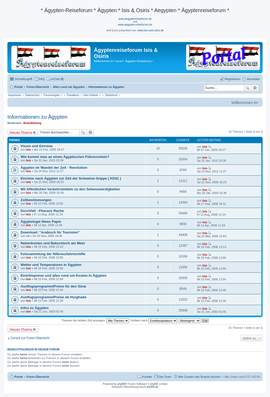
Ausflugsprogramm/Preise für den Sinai (53, 286)
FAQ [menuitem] (42, 79)
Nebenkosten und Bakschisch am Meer (53, 243)
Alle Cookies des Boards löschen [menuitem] (199, 376)
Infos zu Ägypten (35, 308)
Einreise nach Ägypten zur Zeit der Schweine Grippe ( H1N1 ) (71, 178)
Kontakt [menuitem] (147, 376)
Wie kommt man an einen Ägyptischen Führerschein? (65, 157)
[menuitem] (55, 79)
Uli (28, 235)
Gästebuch (111, 95)
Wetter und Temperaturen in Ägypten (51, 265)
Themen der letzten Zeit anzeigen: (95, 320)
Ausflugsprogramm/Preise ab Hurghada (53, 297)
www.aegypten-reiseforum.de (135, 24)
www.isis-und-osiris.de (151, 30)
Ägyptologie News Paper (41, 222)
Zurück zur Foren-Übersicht (30, 338)
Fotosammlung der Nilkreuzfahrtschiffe (53, 254)
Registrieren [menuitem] (232, 79)
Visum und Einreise (37, 146)
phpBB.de (152, 386)
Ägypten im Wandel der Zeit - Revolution (54, 168)
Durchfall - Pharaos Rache (42, 211)
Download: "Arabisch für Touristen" (50, 232)
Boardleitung (32, 123)
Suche (248, 88)
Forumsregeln (52, 95)
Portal (19, 86)
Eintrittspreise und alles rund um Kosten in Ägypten (64, 275)
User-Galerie (90, 95)
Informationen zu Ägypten (37, 117)
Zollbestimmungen (36, 200)
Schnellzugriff (23, 79)
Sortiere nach (153, 320)
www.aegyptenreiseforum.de (135, 18)
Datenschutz (32, 95)
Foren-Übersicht (38, 376)
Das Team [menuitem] (164, 376)
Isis (28, 149)
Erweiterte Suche (255, 88)
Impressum (14, 95)
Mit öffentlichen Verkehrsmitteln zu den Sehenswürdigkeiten (70, 189)
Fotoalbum (73, 95)
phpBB (121, 384)
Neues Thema (21, 132)
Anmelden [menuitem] (253, 79)
